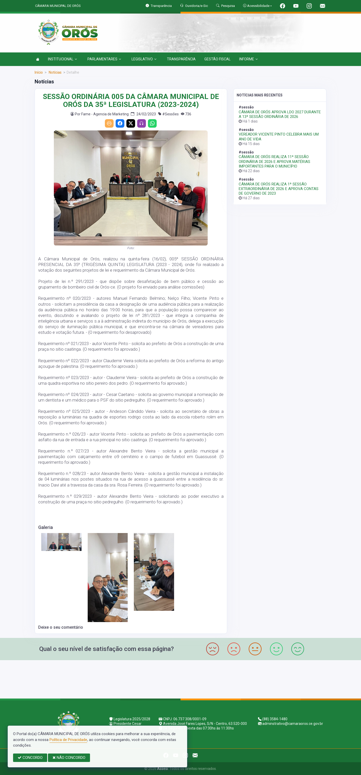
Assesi (162, 769)
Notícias (55, 72)
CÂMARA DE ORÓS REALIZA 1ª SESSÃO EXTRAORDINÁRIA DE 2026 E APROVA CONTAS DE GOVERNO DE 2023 (278, 189)
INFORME (248, 59)
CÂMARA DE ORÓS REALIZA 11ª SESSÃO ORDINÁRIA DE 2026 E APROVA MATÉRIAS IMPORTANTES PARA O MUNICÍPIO (274, 161)
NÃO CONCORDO (69, 757)
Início (39, 72)
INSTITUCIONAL (62, 59)
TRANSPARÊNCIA (181, 59)
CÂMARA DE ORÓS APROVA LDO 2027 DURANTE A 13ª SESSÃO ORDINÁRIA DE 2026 (280, 114)
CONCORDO (30, 757)
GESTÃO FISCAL (217, 59)
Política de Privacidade (68, 739)
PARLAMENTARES (104, 59)
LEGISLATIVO (144, 59)
